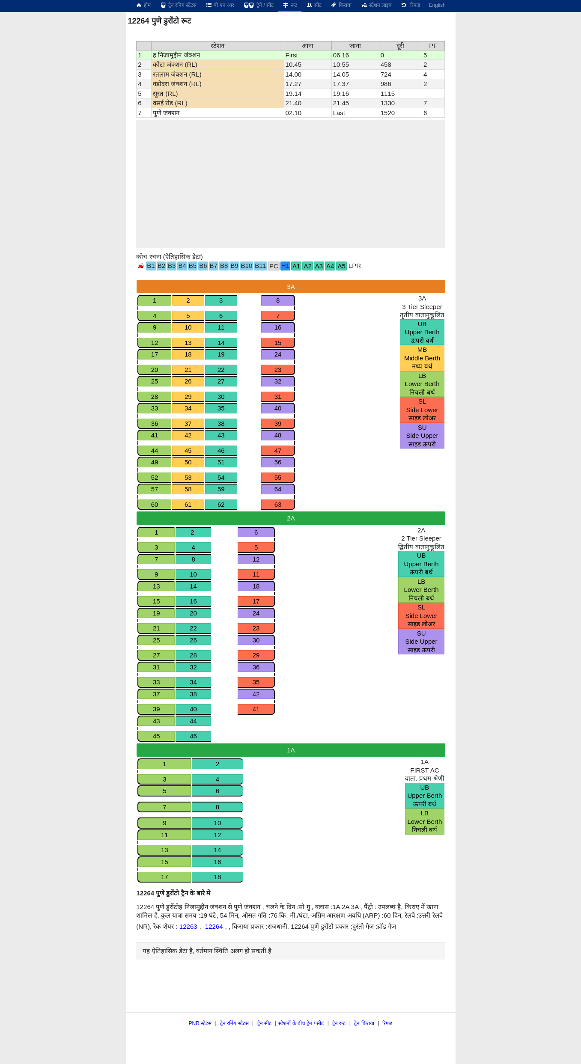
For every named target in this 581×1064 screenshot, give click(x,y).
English (437, 5)
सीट (314, 5)
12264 (214, 926)
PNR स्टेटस (200, 1023)
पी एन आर (219, 5)
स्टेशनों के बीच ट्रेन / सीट (301, 1023)
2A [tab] (291, 518)
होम (143, 5)
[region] (290, 184)
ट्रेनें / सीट (258, 5)
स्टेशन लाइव (375, 5)
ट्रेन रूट (339, 1023)
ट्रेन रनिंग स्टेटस (178, 5)
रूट (289, 5)
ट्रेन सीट (264, 1023)
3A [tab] (291, 286)
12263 (188, 926)
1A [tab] (291, 750)
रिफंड (410, 5)
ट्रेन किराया (364, 1023)
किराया (341, 5)
